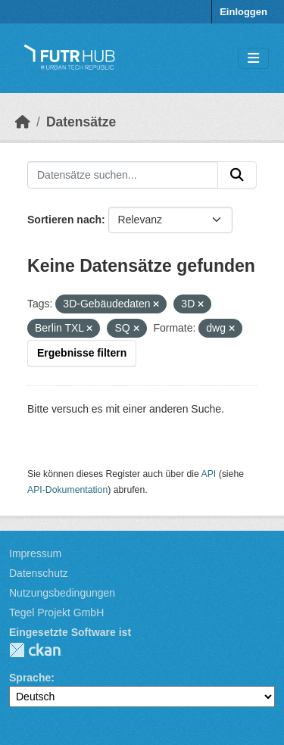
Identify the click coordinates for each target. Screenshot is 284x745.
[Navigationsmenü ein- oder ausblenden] (253, 59)
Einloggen (243, 11)
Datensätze (81, 121)
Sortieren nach (64, 220)
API (209, 474)
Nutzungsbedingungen (62, 593)
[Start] (22, 121)
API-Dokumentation (67, 490)
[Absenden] (237, 175)
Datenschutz (38, 573)
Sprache (30, 678)
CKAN (35, 650)
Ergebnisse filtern (81, 353)
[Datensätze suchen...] (122, 175)
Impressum (35, 553)
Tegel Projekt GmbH (56, 612)
